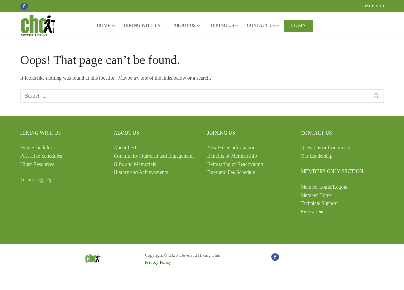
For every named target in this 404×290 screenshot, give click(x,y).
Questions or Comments (325, 147)
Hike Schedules (36, 147)
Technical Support (319, 203)
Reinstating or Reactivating (235, 164)
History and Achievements (141, 172)
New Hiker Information (231, 147)
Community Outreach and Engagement (154, 156)
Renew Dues (314, 211)
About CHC (126, 147)
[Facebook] (24, 6)
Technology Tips (37, 179)
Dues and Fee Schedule (231, 172)
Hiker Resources (37, 164)
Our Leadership (317, 156)
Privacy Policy (158, 262)
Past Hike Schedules (41, 156)
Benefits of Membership (232, 156)
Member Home (316, 195)
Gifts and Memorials (135, 164)
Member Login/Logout (324, 187)
